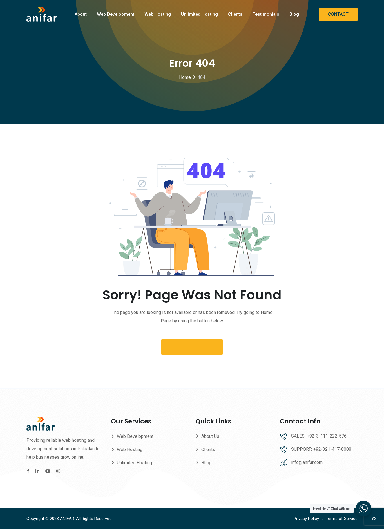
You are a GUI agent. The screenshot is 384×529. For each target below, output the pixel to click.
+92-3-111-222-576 (327, 436)
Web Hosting (157, 14)
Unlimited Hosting (199, 14)
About (81, 14)
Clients (235, 14)
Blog (294, 14)
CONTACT (338, 14)
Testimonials (266, 14)
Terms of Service (342, 518)
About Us (210, 436)
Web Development (115, 14)
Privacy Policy (306, 518)
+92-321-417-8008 (332, 449)
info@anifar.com (307, 462)
